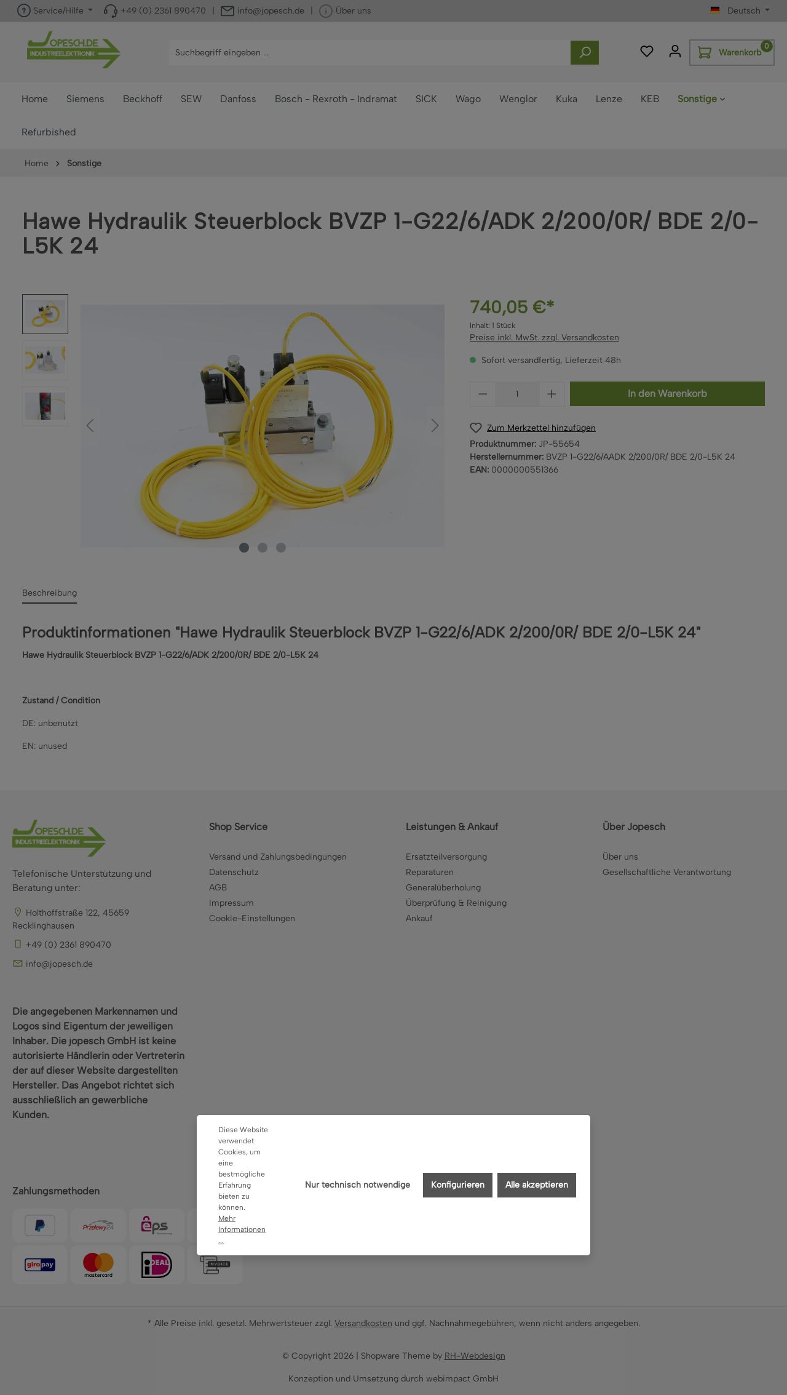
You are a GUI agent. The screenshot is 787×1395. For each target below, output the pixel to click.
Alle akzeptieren (536, 1185)
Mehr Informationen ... (242, 1229)
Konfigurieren (457, 1185)
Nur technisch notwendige (357, 1185)
